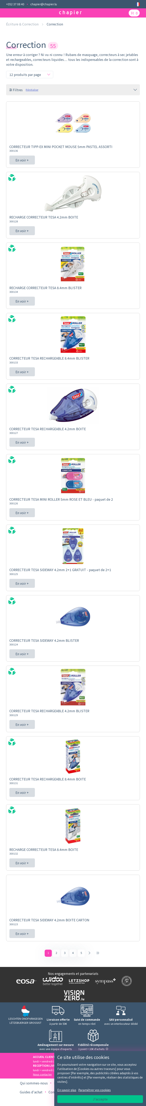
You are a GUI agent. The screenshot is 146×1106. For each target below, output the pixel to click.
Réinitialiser (32, 89)
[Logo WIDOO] (52, 981)
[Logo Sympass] (104, 982)
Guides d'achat (31, 1092)
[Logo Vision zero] (73, 996)
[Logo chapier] (70, 13)
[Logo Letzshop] (78, 982)
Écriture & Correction (22, 24)
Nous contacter (42, 1075)
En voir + (22, 160)
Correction (55, 24)
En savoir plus (66, 1090)
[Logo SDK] (126, 982)
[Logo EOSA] (25, 981)
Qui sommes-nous (34, 1083)
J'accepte (100, 1099)
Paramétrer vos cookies (94, 1090)
